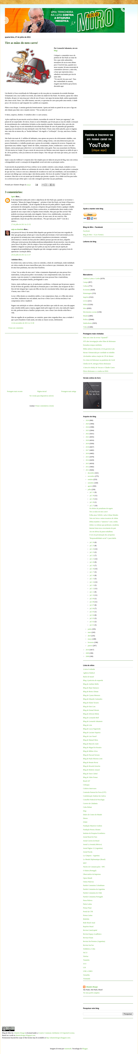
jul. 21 (92, 559)
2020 (88, 440)
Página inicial (42, 391)
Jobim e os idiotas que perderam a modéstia (104, 525)
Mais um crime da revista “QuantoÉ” (95, 338)
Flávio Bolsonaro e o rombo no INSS (95, 371)
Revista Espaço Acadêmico (92, 934)
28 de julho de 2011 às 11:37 (21, 255)
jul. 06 (92, 608)
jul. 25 (92, 546)
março (90, 639)
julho (90, 489)
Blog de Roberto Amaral (91, 770)
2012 (88, 467)
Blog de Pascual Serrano (91, 755)
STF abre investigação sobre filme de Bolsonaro (99, 341)
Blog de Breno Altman (90, 692)
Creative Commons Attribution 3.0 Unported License (56, 1033)
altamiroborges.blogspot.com (25, 1035)
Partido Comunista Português (93, 897)
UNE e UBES (88, 971)
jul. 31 (92, 492)
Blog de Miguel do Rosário (92, 747)
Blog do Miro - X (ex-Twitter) (93, 235)
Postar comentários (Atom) (44, 406)
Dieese (85, 818)
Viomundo (86, 979)
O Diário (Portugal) (89, 871)
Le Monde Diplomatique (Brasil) (94, 859)
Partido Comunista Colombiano (93, 885)
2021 (88, 437)
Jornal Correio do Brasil (91, 841)
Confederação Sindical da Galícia (94, 796)
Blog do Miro (6, 1033)
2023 (88, 430)
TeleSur (85, 956)
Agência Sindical (89, 673)
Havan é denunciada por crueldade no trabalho (98, 353)
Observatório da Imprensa (92, 874)
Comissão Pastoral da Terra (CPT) (94, 792)
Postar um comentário (15, 328)
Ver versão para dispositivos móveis (41, 396)
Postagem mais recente (15, 391)
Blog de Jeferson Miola (91, 714)
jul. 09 (92, 599)
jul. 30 (92, 496)
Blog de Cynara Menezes (91, 695)
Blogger (85, 1049)
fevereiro (91, 642)
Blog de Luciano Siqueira (91, 733)
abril (89, 636)
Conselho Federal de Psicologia (93, 800)
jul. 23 (92, 552)
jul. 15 (92, 579)
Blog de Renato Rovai (90, 762)
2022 (88, 434)
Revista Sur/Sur (88, 945)
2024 (88, 427)
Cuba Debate (87, 807)
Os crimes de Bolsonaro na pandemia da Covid (99, 360)
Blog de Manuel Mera (90, 740)
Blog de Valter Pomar (90, 777)
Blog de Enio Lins (89, 707)
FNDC (85, 822)
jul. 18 (92, 569)
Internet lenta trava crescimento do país (102, 528)
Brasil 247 (86, 781)
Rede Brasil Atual (89, 923)
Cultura (85, 286)
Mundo (85, 316)
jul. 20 (92, 562)
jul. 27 (92, 506)
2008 (88, 656)
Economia (86, 290)
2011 (88, 470)
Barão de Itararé (88, 677)
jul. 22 (92, 555)
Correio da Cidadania (90, 803)
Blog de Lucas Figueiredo (92, 729)
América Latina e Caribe (91, 279)
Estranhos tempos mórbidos (92, 345)
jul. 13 (92, 585)
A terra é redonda (89, 669)
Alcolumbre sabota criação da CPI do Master (98, 356)
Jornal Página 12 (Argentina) (93, 848)
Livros (85, 301)
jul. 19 (92, 565)
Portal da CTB (88, 912)
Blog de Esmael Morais (91, 710)
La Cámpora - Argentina (91, 856)
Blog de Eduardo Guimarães (92, 699)
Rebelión (86, 919)
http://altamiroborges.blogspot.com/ (58, 1038)
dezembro (91, 473)
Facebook (86, 231)
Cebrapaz (86, 785)
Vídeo (85, 327)
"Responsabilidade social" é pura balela (102, 538)
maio (90, 632)
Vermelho (86, 975)
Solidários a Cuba (89, 949)
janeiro (90, 646)
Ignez (13, 197)
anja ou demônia (17, 229)
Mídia (85, 305)
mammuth (67, 1049)
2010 (88, 650)
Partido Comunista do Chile (92, 893)
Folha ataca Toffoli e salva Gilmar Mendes (103, 515)
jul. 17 (92, 572)
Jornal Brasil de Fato (90, 837)
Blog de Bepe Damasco (91, 688)
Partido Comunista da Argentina (94, 889)
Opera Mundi (87, 878)
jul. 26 (92, 542)
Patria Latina (87, 904)
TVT (84, 964)
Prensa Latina (87, 915)
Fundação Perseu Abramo (91, 830)
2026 (88, 420)
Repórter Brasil (88, 927)
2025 (88, 424)
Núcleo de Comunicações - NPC (94, 867)
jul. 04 (92, 615)
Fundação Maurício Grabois (92, 826)
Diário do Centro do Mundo (92, 815)
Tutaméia (86, 960)
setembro (91, 483)
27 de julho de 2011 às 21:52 (21, 224)
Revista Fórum (88, 938)
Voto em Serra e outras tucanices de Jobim (103, 518)
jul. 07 (92, 605)
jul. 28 (92, 502)
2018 (88, 447)
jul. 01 (92, 625)
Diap (84, 811)
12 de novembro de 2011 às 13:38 (22, 323)
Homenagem (87, 293)
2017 (88, 450)
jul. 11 (92, 592)
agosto (90, 486)
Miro (84, 308)
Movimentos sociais (90, 312)
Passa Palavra (87, 900)
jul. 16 (92, 575)
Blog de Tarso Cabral (90, 774)
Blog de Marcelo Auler (91, 744)
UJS (84, 968)
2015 (88, 457)
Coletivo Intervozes (89, 788)
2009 (88, 653)
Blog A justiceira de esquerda (93, 680)
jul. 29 (92, 499)
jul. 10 (92, 595)
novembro (91, 476)
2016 (88, 453)
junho (90, 629)
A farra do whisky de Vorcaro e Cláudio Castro (99, 368)
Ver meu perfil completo (91, 993)
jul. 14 (92, 582)
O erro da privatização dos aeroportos (102, 535)
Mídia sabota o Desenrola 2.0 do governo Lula (98, 349)
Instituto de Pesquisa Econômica (94, 833)
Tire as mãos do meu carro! (98, 512)
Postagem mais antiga (68, 391)
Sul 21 (85, 953)
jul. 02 (92, 622)
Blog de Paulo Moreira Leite (92, 759)
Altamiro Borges (92, 987)
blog (55, 51)
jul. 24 (92, 549)
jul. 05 (92, 612)
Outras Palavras (88, 882)
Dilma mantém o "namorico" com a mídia (103, 522)
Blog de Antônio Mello (91, 684)
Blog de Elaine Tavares (91, 703)
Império (85, 297)
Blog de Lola (87, 725)
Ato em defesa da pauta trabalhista (101, 532)
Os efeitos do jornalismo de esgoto (101, 508)
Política (85, 319)
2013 (88, 463)
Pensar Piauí (87, 908)
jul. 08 (92, 602)
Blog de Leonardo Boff (91, 718)
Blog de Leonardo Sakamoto (93, 721)
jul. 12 (92, 589)
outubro (90, 479)
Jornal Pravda (87, 852)
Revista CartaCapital (90, 930)
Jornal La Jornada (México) (92, 844)
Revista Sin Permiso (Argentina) (94, 941)
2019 (88, 444)
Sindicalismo (87, 323)
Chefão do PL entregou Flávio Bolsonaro (97, 364)
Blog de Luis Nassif (90, 736)
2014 (88, 460)
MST (85, 863)
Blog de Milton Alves (90, 751)
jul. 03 (92, 618)
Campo (85, 282)
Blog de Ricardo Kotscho (91, 766)
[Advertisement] (41, 361)
